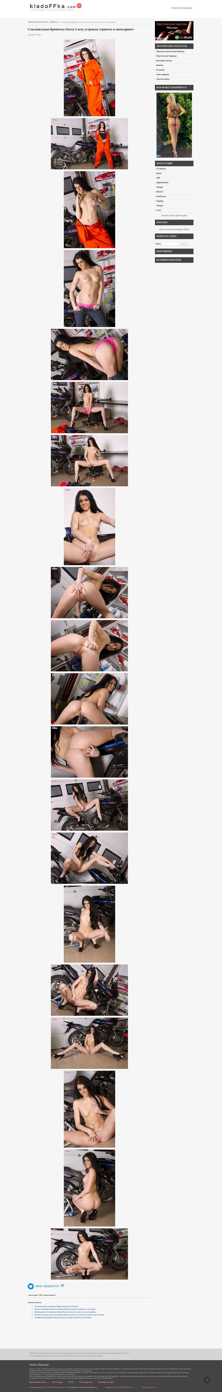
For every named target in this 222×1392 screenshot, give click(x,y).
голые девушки (72, 1387)
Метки (71, 1382)
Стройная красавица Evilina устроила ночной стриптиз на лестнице (62, 1317)
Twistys (54, 22)
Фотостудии (57, 1382)
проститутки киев (181, 8)
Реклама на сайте (106, 1382)
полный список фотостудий (174, 215)
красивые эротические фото (56, 6)
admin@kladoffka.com (125, 1387)
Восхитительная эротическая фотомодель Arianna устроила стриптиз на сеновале (69, 1315)
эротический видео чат (88, 1387)
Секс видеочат (86, 1382)
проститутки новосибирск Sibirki (174, 229)
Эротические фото (37, 1382)
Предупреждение (148, 1387)
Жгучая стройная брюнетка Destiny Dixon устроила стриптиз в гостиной (64, 1309)
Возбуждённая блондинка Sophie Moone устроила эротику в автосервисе (65, 1312)
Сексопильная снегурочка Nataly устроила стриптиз (56, 1306)
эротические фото (38, 22)
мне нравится (43, 1286)
